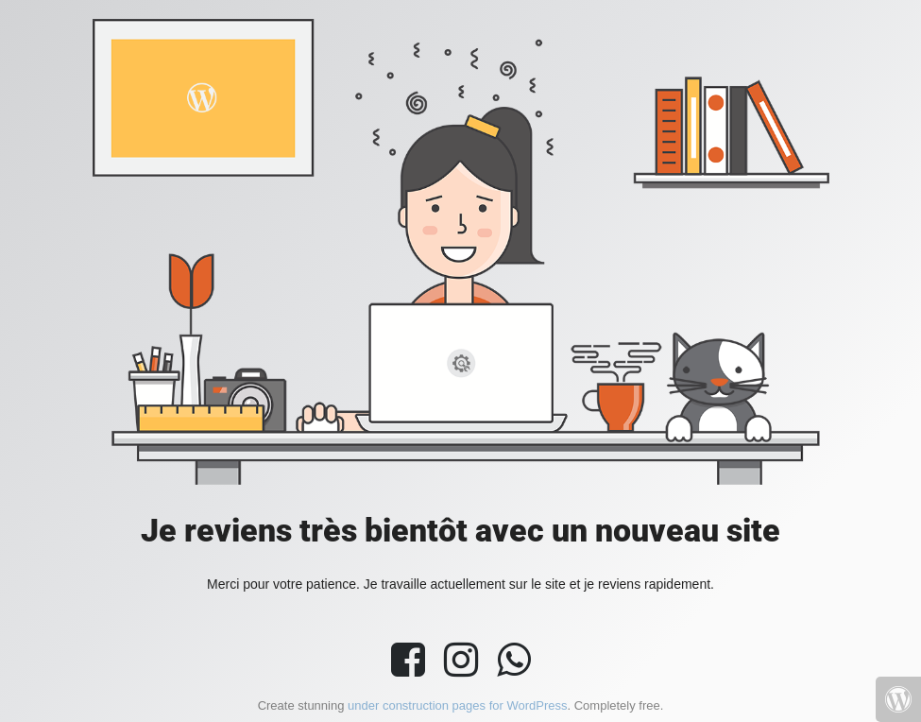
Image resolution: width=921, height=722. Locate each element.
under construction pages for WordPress (457, 705)
